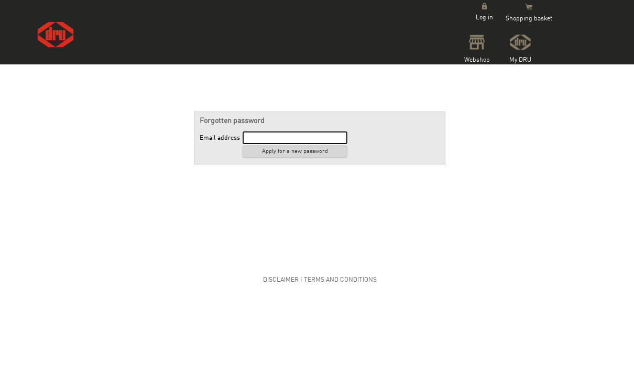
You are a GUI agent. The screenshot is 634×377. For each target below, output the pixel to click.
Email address (220, 138)
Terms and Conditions (340, 280)
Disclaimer (281, 280)
